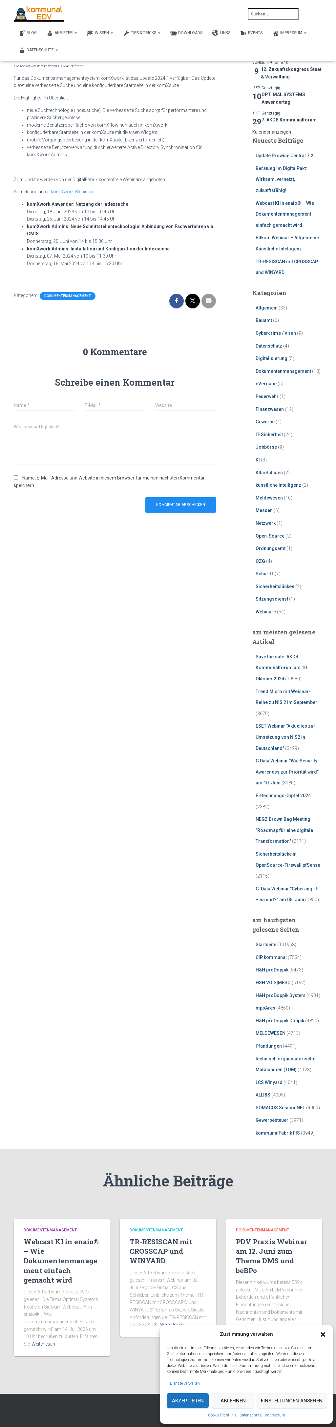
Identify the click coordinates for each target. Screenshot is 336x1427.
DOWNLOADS (186, 33)
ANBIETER (62, 33)
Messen (264, 510)
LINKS (221, 33)
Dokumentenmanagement (67, 296)
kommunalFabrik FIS (278, 1133)
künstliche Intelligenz (278, 485)
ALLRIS (263, 1094)
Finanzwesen (270, 409)
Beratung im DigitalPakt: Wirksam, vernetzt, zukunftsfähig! (281, 179)
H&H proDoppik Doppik (280, 1020)
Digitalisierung (271, 358)
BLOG (28, 33)
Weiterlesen (43, 1344)
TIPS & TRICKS (141, 33)
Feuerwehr (267, 396)
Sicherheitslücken (275, 586)
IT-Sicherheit (269, 434)
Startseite (266, 944)
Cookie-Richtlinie (222, 1415)
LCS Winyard (269, 1082)
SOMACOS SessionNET (280, 1107)
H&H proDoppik (272, 969)
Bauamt (264, 320)
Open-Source (270, 536)
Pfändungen (269, 1046)
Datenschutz (251, 1415)
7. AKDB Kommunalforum (289, 119)
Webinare (266, 611)
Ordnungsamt (270, 548)
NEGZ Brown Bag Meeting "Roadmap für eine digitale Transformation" (284, 830)
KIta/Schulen (269, 472)
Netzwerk (266, 523)
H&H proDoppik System (280, 995)
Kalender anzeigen (271, 132)
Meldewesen (269, 498)
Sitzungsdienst (272, 599)
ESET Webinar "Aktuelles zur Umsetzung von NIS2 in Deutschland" (285, 737)
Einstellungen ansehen (292, 1401)
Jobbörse (266, 447)
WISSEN (100, 33)
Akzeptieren (188, 1401)
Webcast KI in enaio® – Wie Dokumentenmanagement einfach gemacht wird (285, 214)
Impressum (275, 1415)
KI (258, 459)
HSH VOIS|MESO (273, 982)
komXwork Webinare (72, 191)
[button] (323, 1334)
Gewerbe (265, 421)
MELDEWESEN (270, 1033)
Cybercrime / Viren (276, 333)
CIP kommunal (271, 957)
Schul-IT (265, 573)
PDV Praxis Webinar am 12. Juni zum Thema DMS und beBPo (271, 1256)
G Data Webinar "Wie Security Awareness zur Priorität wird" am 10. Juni (287, 771)
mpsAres (265, 1008)
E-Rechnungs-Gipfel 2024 (283, 795)
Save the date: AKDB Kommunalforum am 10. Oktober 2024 (282, 667)
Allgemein (267, 307)
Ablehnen (233, 1401)
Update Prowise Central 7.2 (284, 155)
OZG (260, 561)
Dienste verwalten (185, 1383)
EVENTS (251, 33)
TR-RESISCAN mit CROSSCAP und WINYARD (161, 1251)
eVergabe (266, 383)
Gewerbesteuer (272, 1120)
